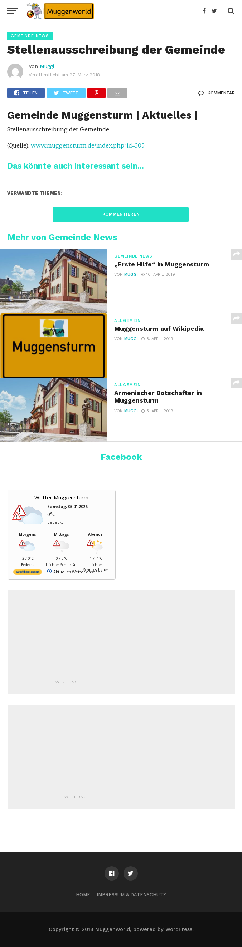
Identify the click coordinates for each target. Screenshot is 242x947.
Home (83, 894)
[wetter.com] (27, 573)
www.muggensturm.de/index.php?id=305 (88, 145)
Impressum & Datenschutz (131, 894)
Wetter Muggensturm (61, 497)
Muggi (47, 66)
